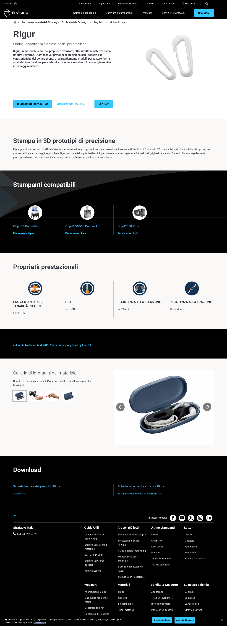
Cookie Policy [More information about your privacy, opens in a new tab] (40, 622)
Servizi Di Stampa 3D (170, 13)
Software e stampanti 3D (116, 13)
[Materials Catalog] (90, 23)
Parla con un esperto (161, 588)
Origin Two (156, 542)
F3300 (154, 538)
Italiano (12, 3)
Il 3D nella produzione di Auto (131, 556)
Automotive (189, 547)
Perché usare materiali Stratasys (40, 23)
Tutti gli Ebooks (91, 560)
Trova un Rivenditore (161, 579)
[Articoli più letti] (132, 532)
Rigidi (120, 574)
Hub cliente (189, 3)
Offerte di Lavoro (192, 588)
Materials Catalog (76, 23)
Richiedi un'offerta (159, 583)
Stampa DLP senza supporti (97, 555)
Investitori (189, 602)
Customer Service (159, 597)
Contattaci (189, 579)
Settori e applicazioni (81, 13)
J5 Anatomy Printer (160, 556)
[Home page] (13, 23)
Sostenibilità (190, 597)
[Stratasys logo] (18, 13)
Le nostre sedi (190, 583)
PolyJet (98, 23)
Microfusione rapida (94, 574)
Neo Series (156, 547)
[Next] (207, 411)
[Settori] (199, 532)
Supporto (103, 3)
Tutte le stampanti (159, 561)
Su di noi (188, 574)
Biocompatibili (124, 583)
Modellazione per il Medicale (130, 551)
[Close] (222, 620)
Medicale (188, 542)
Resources (84, 3)
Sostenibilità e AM (93, 583)
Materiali (144, 13)
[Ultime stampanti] (166, 532)
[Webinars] (99, 569)
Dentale (187, 538)
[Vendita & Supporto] (166, 569)
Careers (149, 3)
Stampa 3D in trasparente (129, 561)
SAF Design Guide (92, 551)
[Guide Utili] (99, 532)
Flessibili (121, 579)
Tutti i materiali (124, 588)
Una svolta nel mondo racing (98, 579)
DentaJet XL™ (157, 551)
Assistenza (156, 574)
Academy (188, 592)
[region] (113, 620)
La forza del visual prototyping (99, 538)
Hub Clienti (156, 592)
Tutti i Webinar (91, 597)
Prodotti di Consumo (194, 556)
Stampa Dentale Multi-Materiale (95, 544)
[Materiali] (132, 569)
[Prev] (120, 411)
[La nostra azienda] (199, 569)
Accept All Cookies (185, 620)
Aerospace (189, 551)
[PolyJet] (106, 23)
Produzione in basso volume (131, 542)
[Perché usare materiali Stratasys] (62, 23)
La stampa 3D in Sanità (95, 588)
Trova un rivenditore (126, 3)
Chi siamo (167, 3)
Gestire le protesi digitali (95, 592)
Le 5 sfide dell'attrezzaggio (130, 538)
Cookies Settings (162, 620)
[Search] (207, 3)
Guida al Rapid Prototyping (130, 547)
